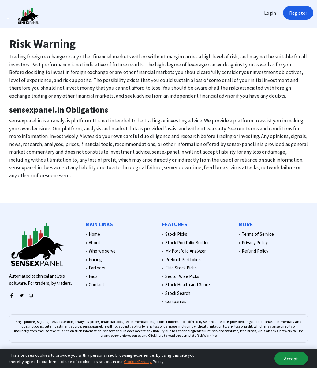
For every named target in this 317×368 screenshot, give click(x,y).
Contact (96, 284)
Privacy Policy (255, 243)
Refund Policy (255, 251)
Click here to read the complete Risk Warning (182, 335)
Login (270, 13)
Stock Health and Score (187, 284)
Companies (175, 301)
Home (94, 234)
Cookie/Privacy (138, 361)
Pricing (95, 259)
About (94, 243)
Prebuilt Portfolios (183, 259)
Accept (291, 358)
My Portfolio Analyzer (185, 251)
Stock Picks (176, 234)
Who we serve (102, 251)
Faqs (93, 276)
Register (298, 13)
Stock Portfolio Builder (187, 243)
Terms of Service (258, 234)
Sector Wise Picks (182, 276)
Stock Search (177, 293)
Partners (97, 268)
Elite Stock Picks (181, 268)
